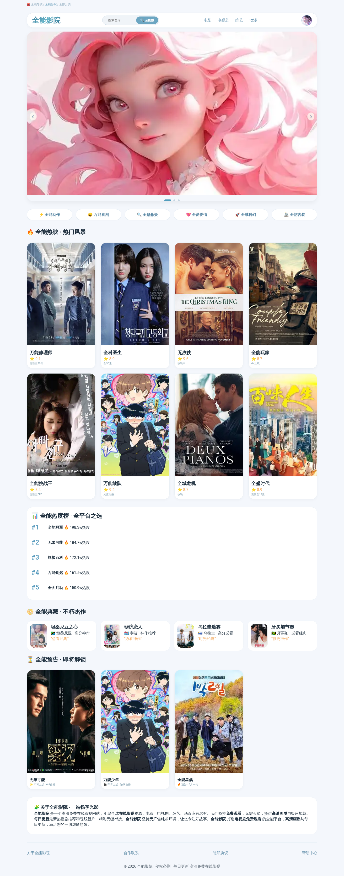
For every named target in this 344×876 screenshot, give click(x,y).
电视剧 (223, 20)
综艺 (239, 20)
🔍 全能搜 (147, 20)
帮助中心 (309, 853)
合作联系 (131, 853)
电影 (207, 20)
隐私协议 (220, 853)
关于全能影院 (38, 853)
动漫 (253, 20)
